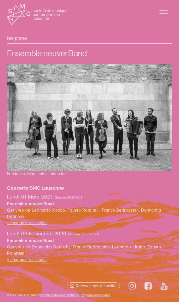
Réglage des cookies (95, 295)
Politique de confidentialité (60, 295)
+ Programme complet (27, 223)
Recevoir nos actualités (93, 286)
